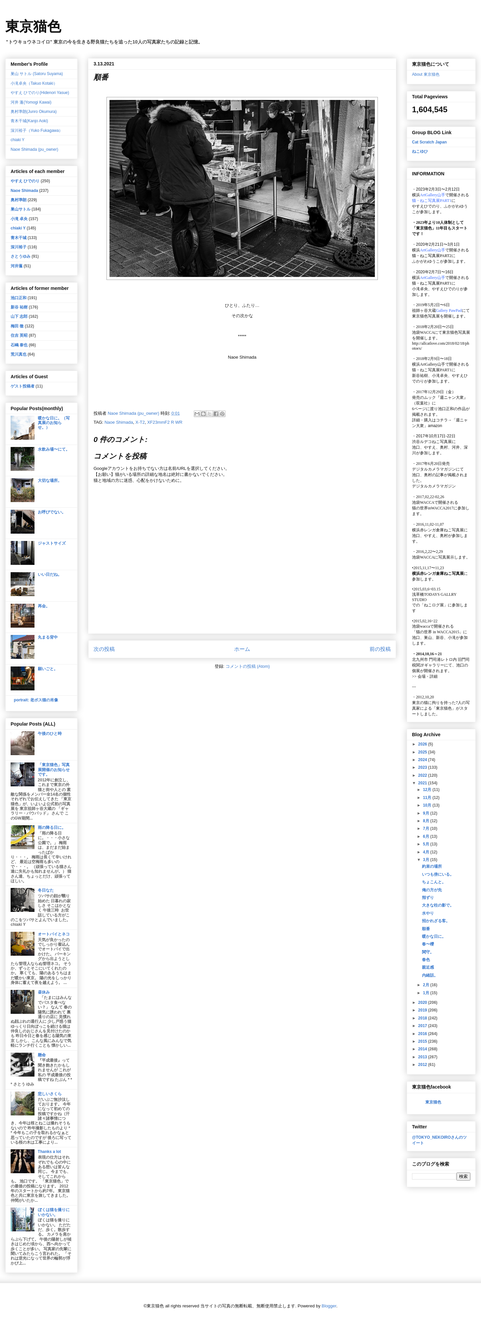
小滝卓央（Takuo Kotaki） (34, 83)
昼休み (44, 992)
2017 (423, 1025)
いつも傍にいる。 (438, 874)
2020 (423, 1002)
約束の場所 (432, 866)
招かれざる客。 (436, 921)
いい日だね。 (50, 574)
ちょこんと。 (434, 882)
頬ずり (428, 897)
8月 (426, 821)
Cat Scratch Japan (429, 142)
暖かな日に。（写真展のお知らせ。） (54, 423)
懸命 (42, 1055)
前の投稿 (380, 649)
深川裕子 (19, 247)
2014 (423, 1049)
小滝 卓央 (19, 219)
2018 (423, 1018)
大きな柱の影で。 (438, 905)
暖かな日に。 (434, 936)
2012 (423, 1064)
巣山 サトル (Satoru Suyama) (37, 73)
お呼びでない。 (52, 512)
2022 (423, 775)
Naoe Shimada (118, 422)
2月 (426, 985)
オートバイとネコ (54, 934)
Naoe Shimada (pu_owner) (34, 149)
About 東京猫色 (426, 74)
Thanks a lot (49, 1151)
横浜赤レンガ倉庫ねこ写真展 (438, 530)
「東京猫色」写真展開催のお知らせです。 (54, 769)
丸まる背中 (48, 637)
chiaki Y (18, 139)
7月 (426, 828)
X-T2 (140, 422)
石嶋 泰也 (19, 345)
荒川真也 (19, 354)
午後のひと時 (50, 733)
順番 (426, 928)
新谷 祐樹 (19, 307)
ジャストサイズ (52, 543)
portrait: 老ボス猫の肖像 (36, 700)
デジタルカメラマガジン (434, 486)
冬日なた (46, 890)
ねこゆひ (420, 151)
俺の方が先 (432, 890)
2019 (423, 1010)
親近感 (428, 967)
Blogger (329, 1305)
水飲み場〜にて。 (54, 449)
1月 (426, 993)
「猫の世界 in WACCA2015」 (437, 632)
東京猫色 (33, 26)
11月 (428, 797)
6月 (426, 836)
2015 (423, 1041)
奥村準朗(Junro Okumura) (34, 111)
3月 (426, 859)
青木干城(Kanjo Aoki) (29, 121)
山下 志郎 (19, 316)
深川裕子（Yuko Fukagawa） (37, 130)
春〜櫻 (428, 944)
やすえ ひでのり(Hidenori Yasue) (40, 92)
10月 (428, 805)
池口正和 (19, 298)
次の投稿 (104, 649)
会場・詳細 (425, 676)
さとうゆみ (21, 256)
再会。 (44, 606)
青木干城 (19, 237)
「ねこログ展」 (434, 605)
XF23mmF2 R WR (164, 422)
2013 (423, 1057)
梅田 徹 (17, 326)
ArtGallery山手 (432, 364)
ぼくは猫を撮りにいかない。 (54, 1212)
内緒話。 (430, 975)
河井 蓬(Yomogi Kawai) (31, 102)
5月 (426, 844)
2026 (423, 744)
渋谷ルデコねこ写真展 (432, 441)
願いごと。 (48, 668)
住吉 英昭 (19, 335)
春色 (426, 959)
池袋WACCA (423, 332)
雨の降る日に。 (52, 827)
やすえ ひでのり (25, 181)
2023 (423, 767)
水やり (428, 913)
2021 (423, 783)
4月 (426, 852)
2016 (423, 1033)
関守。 (428, 952)
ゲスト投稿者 (22, 386)
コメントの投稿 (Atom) (248, 666)
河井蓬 (17, 266)
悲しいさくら (50, 1094)
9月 (426, 813)
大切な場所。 (50, 480)
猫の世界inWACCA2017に (434, 508)
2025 (423, 752)
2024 (423, 759)
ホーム (242, 649)
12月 (428, 789)
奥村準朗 (19, 200)
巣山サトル (21, 209)
